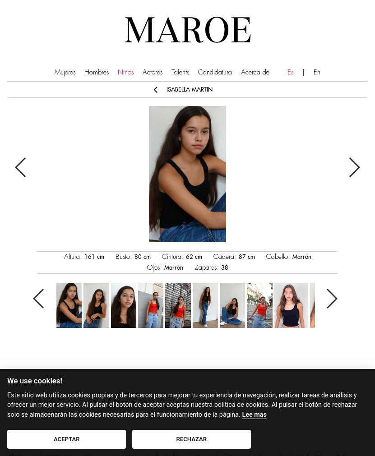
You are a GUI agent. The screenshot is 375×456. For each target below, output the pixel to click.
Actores (152, 72)
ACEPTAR (67, 439)
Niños (126, 72)
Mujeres (65, 72)
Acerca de (255, 72)
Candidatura (215, 72)
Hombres (96, 72)
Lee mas (254, 415)
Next (354, 167)
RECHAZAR (191, 439)
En (317, 72)
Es (290, 72)
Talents (180, 72)
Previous (21, 167)
